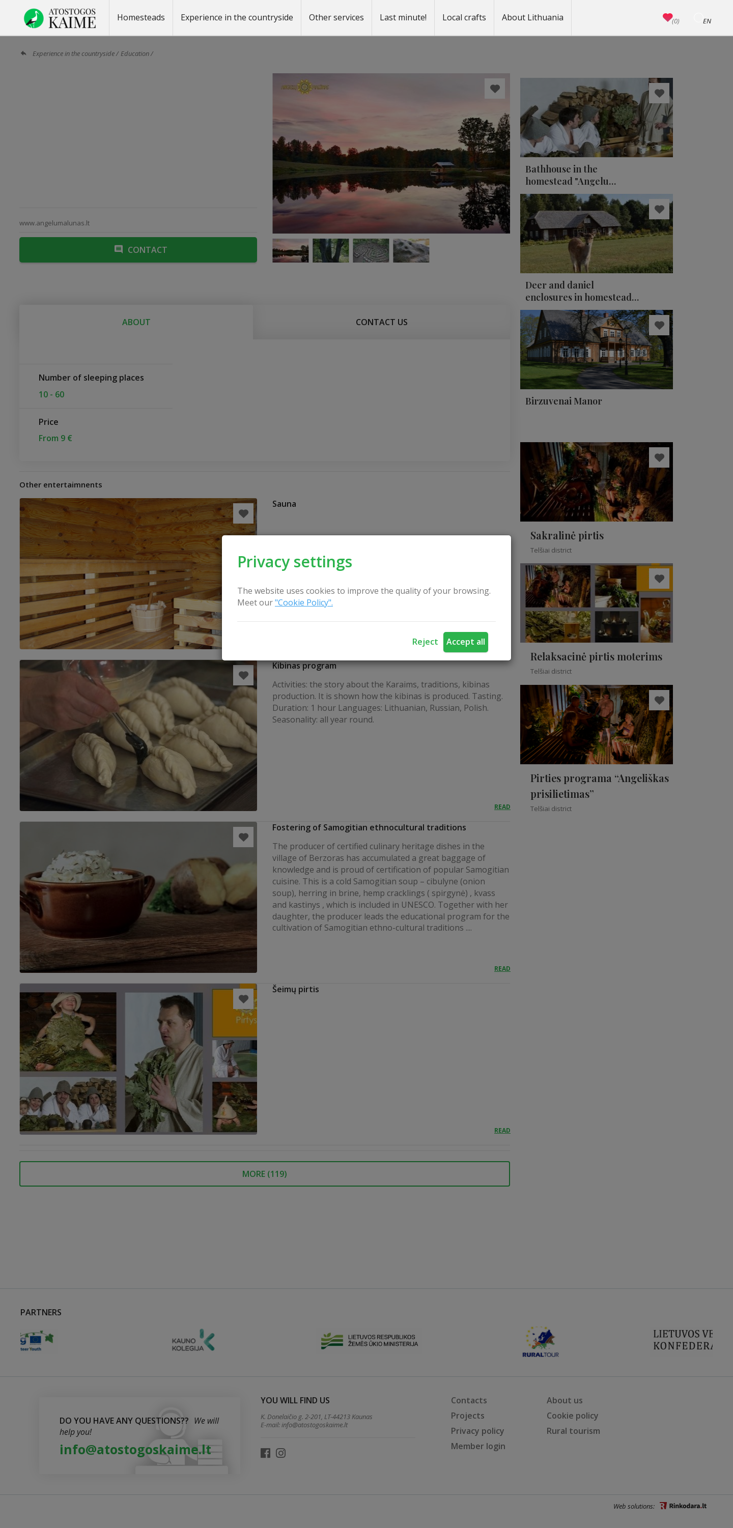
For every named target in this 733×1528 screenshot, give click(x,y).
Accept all (465, 641)
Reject (425, 641)
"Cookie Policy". (304, 602)
